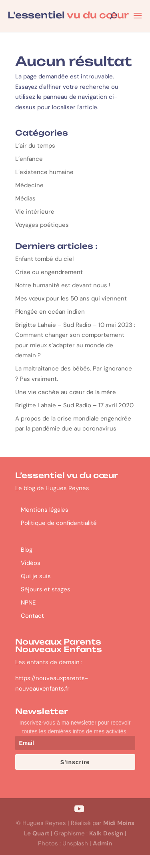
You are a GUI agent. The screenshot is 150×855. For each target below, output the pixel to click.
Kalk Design (106, 833)
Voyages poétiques (42, 225)
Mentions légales (44, 510)
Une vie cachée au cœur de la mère (65, 392)
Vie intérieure (34, 212)
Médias (25, 198)
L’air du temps (35, 146)
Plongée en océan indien (50, 312)
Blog (26, 550)
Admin (102, 843)
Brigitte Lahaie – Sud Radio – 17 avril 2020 (74, 405)
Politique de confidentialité (59, 523)
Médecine (29, 185)
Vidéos (30, 563)
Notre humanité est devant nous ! (62, 285)
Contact (32, 616)
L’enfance (29, 159)
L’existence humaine (44, 172)
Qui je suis (36, 576)
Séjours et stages (45, 589)
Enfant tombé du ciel (44, 259)
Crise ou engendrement (49, 272)
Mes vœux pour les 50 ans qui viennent (71, 298)
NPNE (28, 603)
